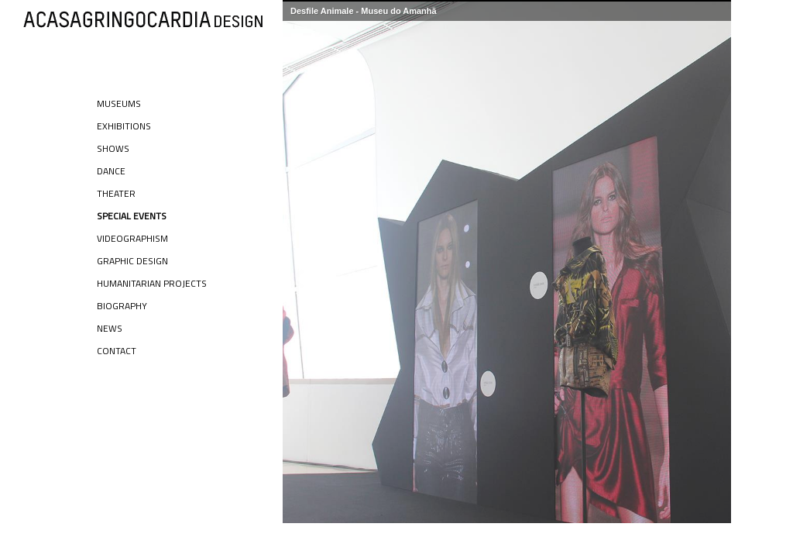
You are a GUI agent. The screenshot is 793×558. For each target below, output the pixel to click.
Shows (113, 148)
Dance (111, 171)
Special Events (131, 215)
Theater (116, 193)
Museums (119, 103)
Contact (116, 350)
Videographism (132, 238)
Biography (122, 305)
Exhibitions (124, 126)
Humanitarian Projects (152, 283)
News (109, 328)
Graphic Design (132, 260)
